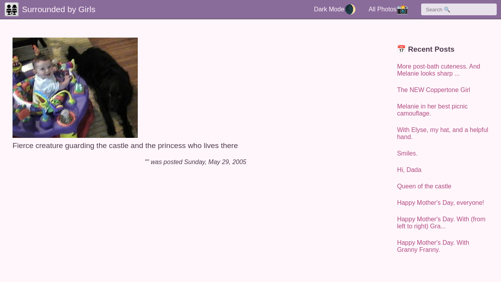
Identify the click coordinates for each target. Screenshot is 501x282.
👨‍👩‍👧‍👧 (12, 9)
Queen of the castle (424, 186)
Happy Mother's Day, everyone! (440, 202)
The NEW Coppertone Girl (433, 90)
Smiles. (407, 153)
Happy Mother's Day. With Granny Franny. (433, 246)
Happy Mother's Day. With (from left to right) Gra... (441, 223)
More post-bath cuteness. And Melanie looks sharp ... (438, 70)
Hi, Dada (409, 169)
